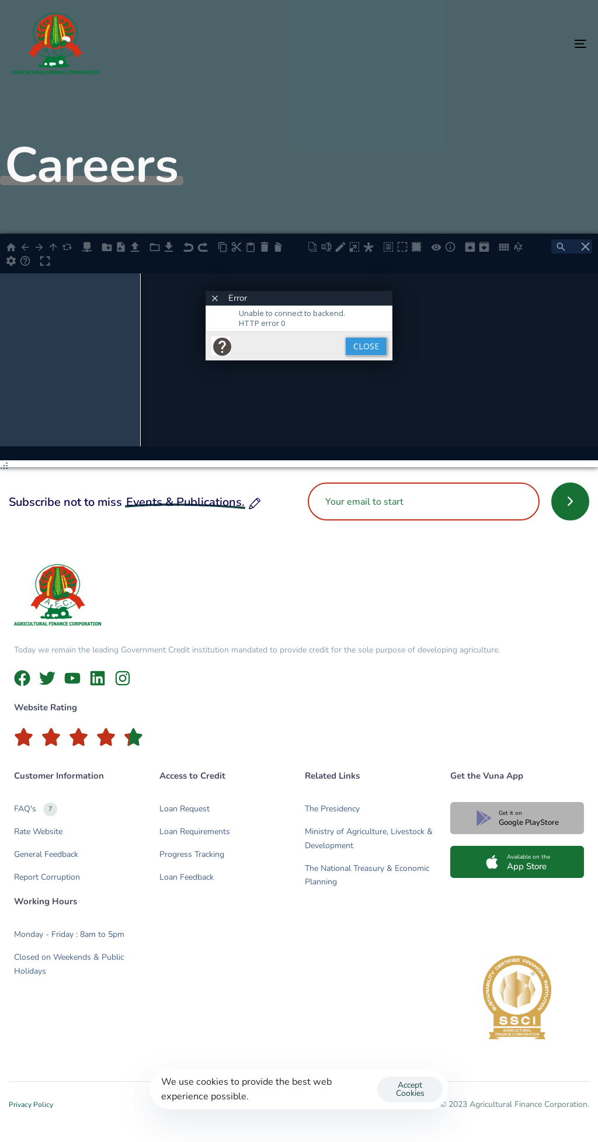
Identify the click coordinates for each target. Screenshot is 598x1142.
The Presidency (332, 808)
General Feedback (46, 854)
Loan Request (184, 808)
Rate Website (38, 831)
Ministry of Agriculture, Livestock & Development (369, 838)
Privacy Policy (31, 1104)
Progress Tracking (191, 854)
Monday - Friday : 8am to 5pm (69, 934)
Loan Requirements (194, 831)
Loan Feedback (186, 877)
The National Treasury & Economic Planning (367, 875)
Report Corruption (47, 877)
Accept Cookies (410, 1089)
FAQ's (35, 809)
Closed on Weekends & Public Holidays (69, 964)
